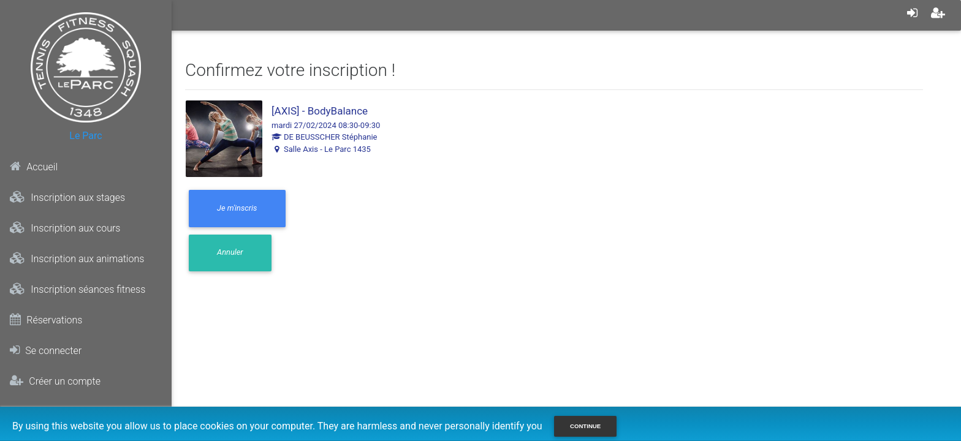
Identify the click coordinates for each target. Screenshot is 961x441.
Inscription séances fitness (77, 289)
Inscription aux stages (67, 197)
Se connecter (46, 350)
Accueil (34, 166)
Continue (585, 426)
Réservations (46, 320)
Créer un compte (55, 381)
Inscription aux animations (77, 258)
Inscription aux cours (65, 228)
